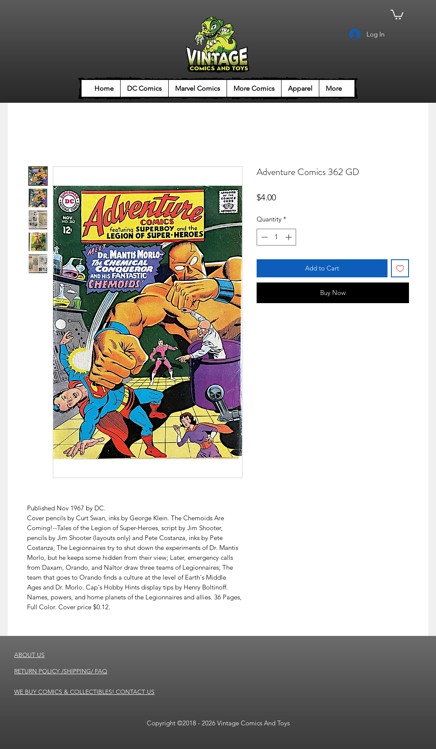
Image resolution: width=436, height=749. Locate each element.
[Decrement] (263, 237)
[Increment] (289, 237)
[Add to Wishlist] (400, 268)
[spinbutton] (276, 237)
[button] (397, 14)
